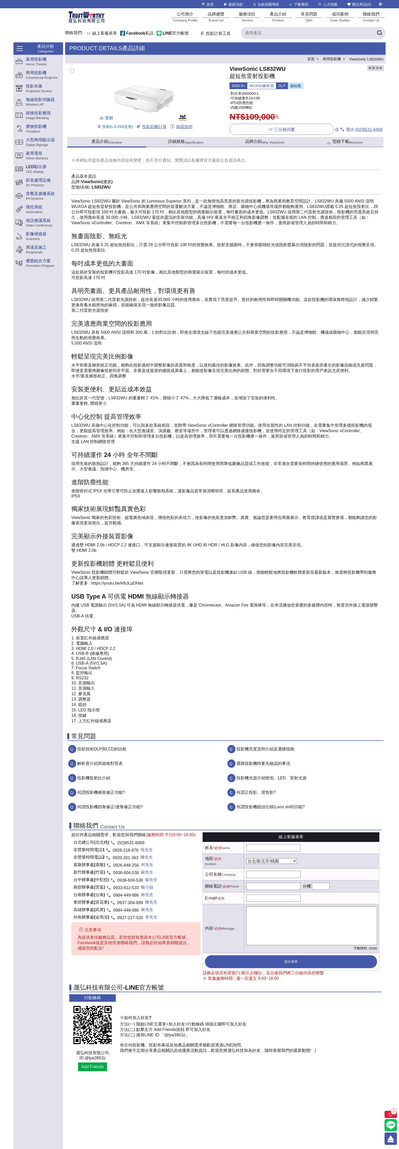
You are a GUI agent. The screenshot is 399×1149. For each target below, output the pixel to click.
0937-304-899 (130, 902)
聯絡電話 (213, 886)
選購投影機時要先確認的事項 (263, 763)
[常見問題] (309, 17)
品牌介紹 (265, 141)
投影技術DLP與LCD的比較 (102, 749)
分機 (307, 886)
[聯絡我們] (371, 17)
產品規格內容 (112, 160)
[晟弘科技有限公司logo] (86, 22)
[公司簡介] (185, 17)
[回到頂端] (391, 1138)
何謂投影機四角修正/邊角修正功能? (110, 807)
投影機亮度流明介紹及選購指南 (265, 749)
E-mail (211, 898)
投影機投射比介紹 (93, 778)
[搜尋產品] (313, 33)
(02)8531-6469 (368, 129)
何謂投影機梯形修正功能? (101, 792)
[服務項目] (247, 17)
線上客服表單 (104, 33)
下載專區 (298, 4)
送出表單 (291, 962)
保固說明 (181, 127)
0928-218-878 (126, 850)
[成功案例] (340, 17)
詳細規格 (186, 141)
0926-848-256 (126, 865)
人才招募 (327, 4)
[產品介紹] (278, 17)
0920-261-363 (126, 858)
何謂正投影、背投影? (256, 792)
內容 (209, 928)
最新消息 (233, 4)
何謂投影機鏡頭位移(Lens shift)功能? (270, 807)
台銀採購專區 (265, 4)
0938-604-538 (126, 873)
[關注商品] (391, 1114)
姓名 (209, 847)
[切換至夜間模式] (380, 4)
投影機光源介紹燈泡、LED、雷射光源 (271, 778)
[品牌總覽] (216, 17)
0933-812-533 (126, 888)
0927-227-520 (130, 917)
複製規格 (375, 68)
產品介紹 (106, 141)
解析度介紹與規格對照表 (100, 763)
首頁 (207, 4)
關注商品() (359, 4)
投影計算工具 (215, 33)
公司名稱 (213, 874)
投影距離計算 (151, 127)
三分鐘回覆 (281, 129)
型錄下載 (344, 142)
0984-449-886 (126, 895)
